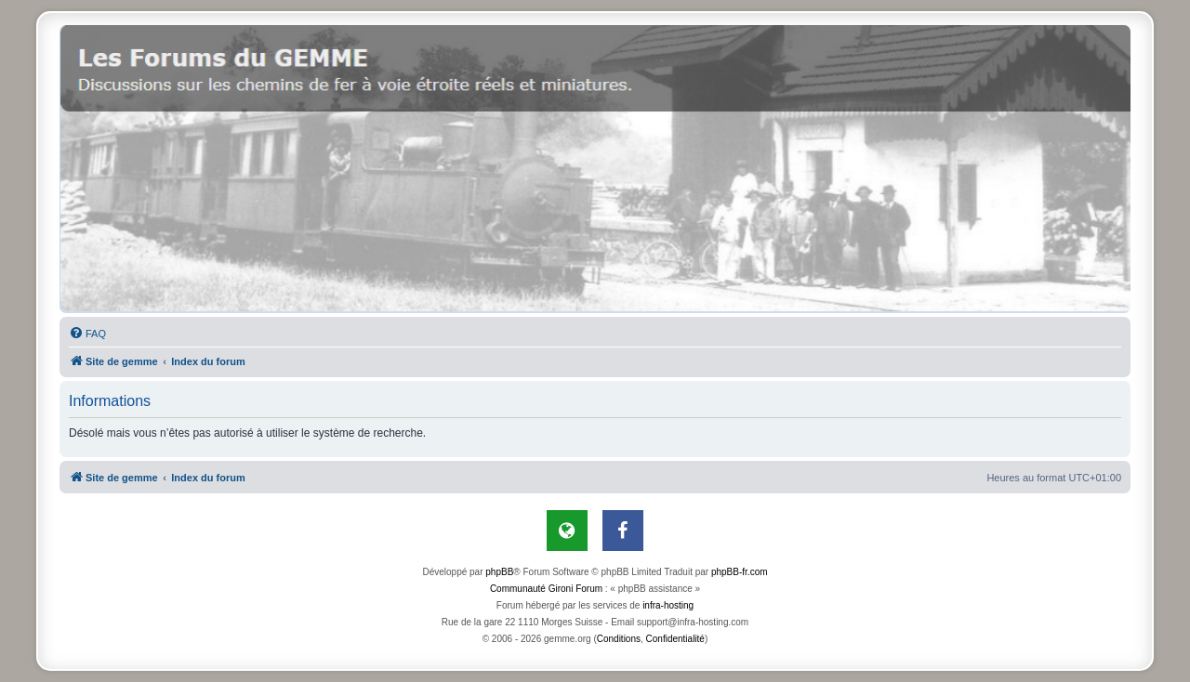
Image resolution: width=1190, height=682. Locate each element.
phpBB (499, 572)
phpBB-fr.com (739, 572)
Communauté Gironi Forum (546, 589)
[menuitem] (87, 333)
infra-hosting (668, 605)
